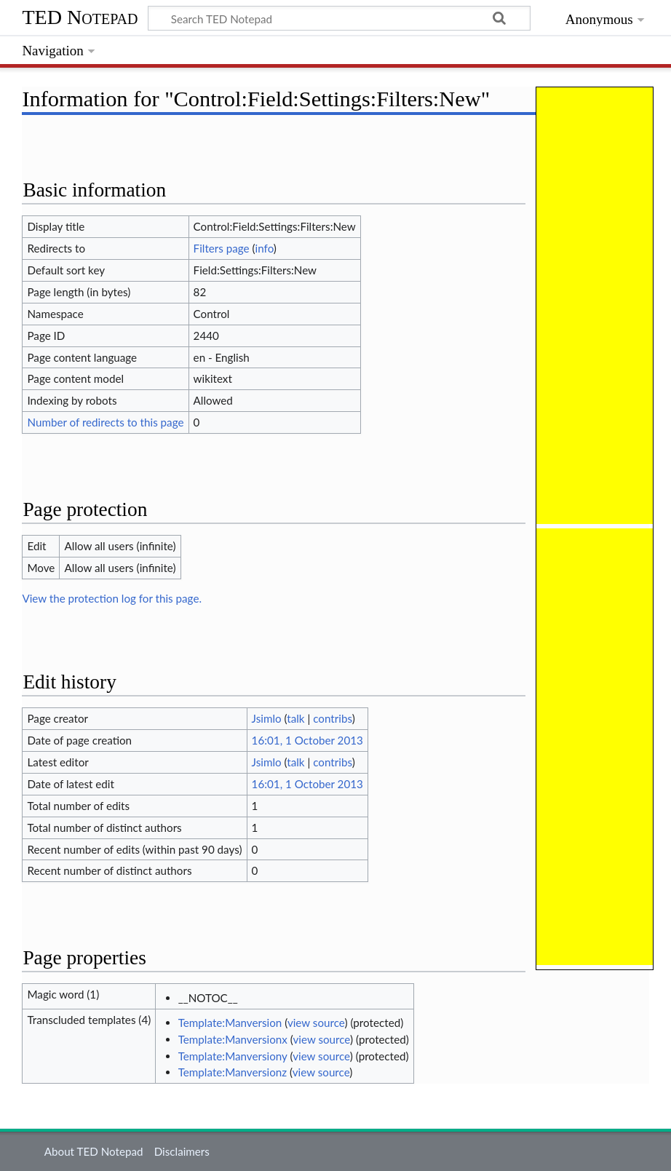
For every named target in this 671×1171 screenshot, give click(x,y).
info (264, 248)
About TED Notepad (93, 1151)
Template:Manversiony (232, 1056)
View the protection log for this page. (112, 598)
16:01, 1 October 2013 (307, 740)
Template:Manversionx (232, 1039)
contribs (332, 718)
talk (295, 718)
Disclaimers (182, 1151)
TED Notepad (80, 17)
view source (316, 1022)
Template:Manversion (230, 1022)
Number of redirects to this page (105, 422)
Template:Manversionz (232, 1072)
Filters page (222, 248)
